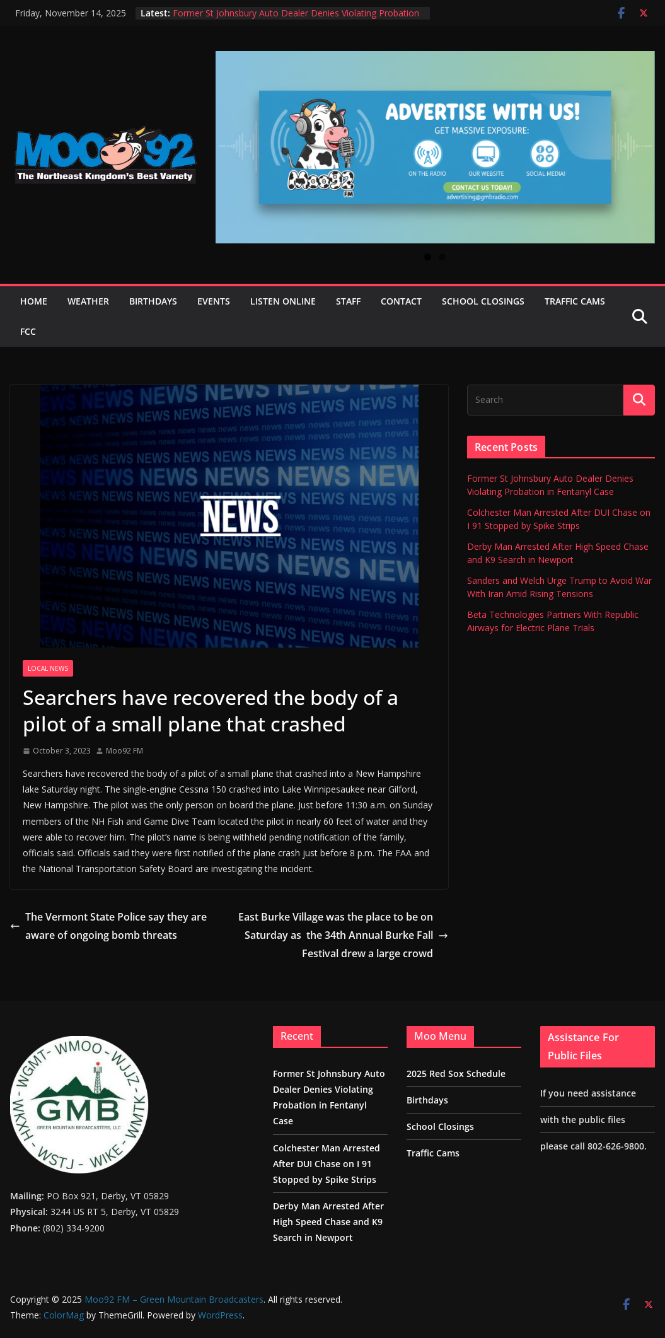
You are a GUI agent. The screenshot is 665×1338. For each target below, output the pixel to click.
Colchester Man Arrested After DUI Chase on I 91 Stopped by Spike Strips (326, 1163)
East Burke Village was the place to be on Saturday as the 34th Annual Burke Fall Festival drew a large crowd (343, 935)
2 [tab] (442, 256)
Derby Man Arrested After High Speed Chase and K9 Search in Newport (328, 1221)
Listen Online (283, 301)
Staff (348, 301)
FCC (28, 331)
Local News (48, 668)
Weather (88, 301)
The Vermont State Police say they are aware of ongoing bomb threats (108, 926)
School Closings (483, 301)
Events (213, 301)
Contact (401, 301)
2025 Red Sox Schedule (456, 1073)
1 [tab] (427, 256)
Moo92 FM (124, 750)
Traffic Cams (575, 301)
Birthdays (153, 301)
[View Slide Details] (435, 147)
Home (33, 301)
